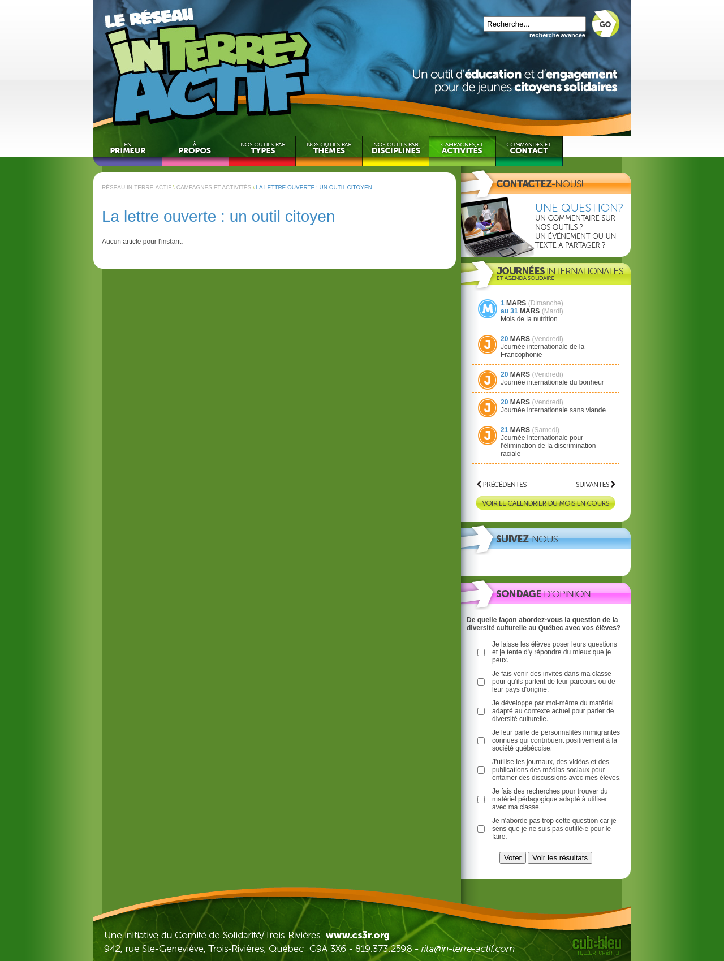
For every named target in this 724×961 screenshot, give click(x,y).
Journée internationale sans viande (553, 410)
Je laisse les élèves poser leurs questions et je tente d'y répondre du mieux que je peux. (554, 652)
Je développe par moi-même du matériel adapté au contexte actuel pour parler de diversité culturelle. (553, 711)
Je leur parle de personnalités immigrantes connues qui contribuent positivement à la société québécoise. (556, 740)
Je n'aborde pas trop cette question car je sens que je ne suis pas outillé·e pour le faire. (554, 829)
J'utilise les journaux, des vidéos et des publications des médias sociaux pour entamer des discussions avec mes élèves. (556, 770)
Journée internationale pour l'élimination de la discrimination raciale (548, 446)
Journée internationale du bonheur (552, 382)
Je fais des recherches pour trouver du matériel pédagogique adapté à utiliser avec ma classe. (550, 799)
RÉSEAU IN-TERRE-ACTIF (136, 187)
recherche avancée (557, 35)
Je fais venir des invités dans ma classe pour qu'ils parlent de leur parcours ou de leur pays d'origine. (553, 681)
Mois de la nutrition (529, 319)
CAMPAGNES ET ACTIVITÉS (213, 187)
